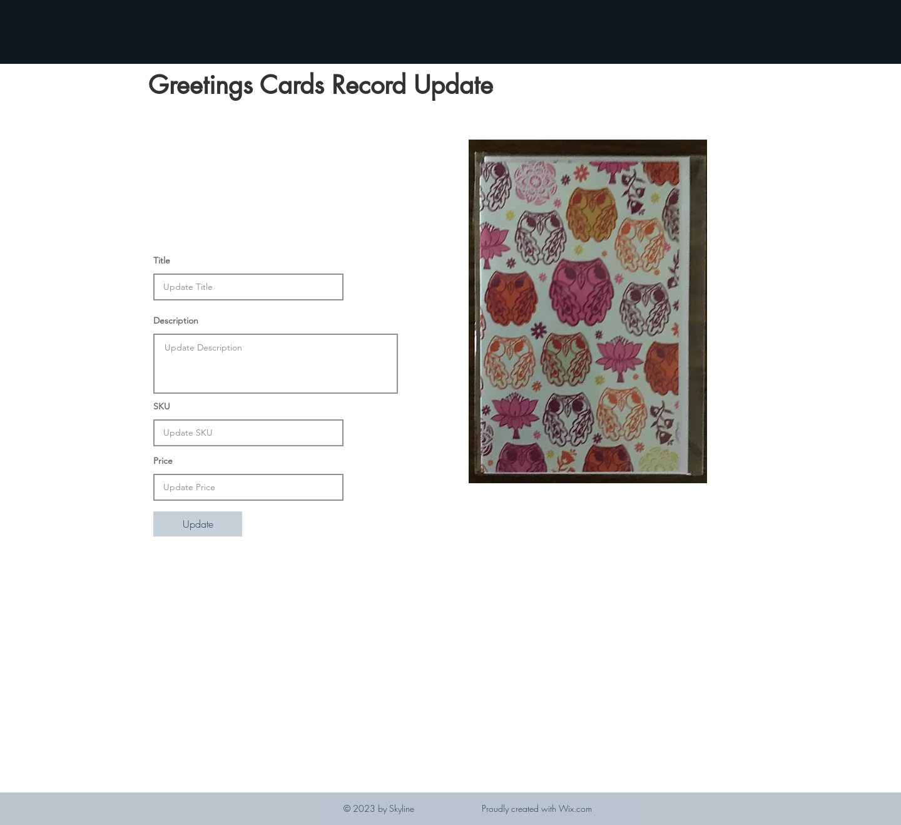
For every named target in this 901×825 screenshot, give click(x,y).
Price (163, 460)
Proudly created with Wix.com (537, 808)
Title (161, 260)
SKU (161, 406)
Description (175, 320)
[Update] (197, 523)
